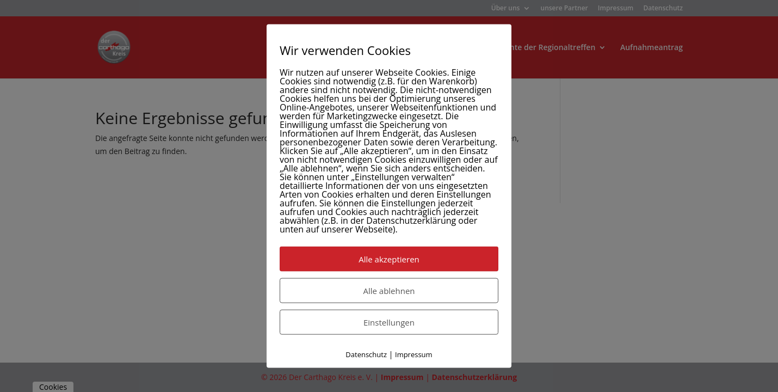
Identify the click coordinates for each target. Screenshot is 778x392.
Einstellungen (389, 322)
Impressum (414, 354)
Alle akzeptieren (389, 259)
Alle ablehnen (389, 290)
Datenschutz (366, 354)
